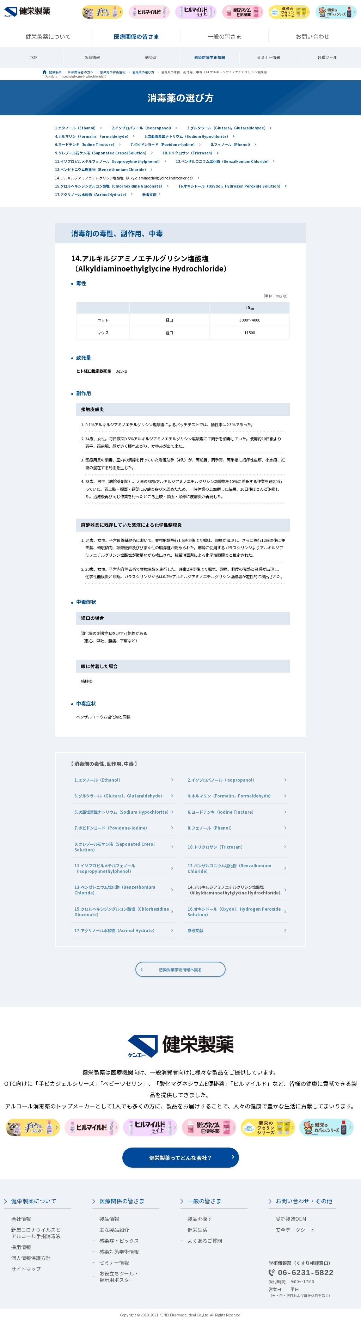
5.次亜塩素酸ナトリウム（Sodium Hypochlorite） (187, 136)
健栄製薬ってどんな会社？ (180, 1157)
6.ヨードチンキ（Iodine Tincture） (85, 144)
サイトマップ (26, 1268)
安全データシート (295, 1229)
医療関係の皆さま (122, 1201)
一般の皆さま (204, 1201)
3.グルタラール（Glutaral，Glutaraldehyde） (227, 127)
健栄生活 (197, 1229)
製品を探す (200, 1218)
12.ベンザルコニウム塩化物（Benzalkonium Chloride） (223, 161)
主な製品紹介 (114, 1229)
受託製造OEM (291, 1218)
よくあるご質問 (205, 1240)
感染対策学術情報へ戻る (180, 969)
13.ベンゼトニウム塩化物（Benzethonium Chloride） (101, 169)
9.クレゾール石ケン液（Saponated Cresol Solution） (101, 152)
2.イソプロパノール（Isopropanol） (142, 127)
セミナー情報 (268, 57)
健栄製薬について (33, 1201)
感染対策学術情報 (209, 57)
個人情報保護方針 (31, 1257)
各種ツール (327, 57)
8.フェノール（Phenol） (231, 144)
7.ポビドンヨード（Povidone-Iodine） (163, 144)
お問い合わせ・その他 (304, 1201)
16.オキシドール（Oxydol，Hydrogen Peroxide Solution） (230, 186)
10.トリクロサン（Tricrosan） (188, 152)
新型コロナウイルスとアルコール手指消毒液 (36, 1233)
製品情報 (92, 57)
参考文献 (149, 194)
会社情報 (21, 1218)
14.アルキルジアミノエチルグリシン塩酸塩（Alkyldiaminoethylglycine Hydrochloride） (125, 178)
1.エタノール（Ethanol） (76, 127)
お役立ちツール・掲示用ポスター (119, 1276)
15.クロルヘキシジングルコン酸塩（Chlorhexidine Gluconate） (109, 186)
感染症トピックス (119, 1240)
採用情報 (21, 1246)
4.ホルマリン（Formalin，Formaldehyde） (92, 136)
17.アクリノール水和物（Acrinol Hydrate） (91, 194)
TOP (34, 57)
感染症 (151, 57)
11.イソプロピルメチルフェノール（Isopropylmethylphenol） (108, 161)
